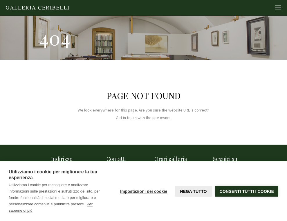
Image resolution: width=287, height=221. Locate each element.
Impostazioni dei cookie (143, 191)
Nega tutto (193, 191)
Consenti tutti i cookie (247, 191)
